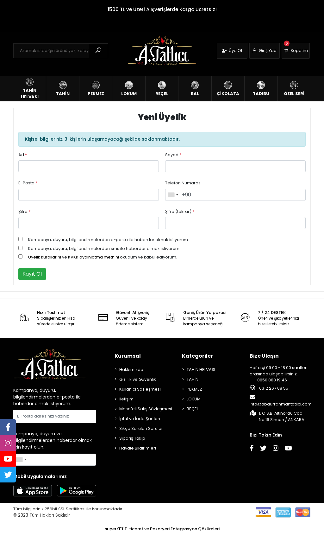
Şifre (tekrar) (179, 211)
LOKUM (194, 399)
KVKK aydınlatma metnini (93, 257)
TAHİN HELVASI (201, 370)
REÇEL (192, 409)
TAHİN (192, 379)
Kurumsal (128, 356)
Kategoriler (197, 356)
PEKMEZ (194, 389)
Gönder (81, 416)
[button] (296, 51)
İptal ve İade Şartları (139, 419)
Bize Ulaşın (264, 356)
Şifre (24, 211)
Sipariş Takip (132, 438)
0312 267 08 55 (269, 388)
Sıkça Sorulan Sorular (141, 428)
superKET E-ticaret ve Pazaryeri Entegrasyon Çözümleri (162, 529)
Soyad (173, 155)
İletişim (126, 399)
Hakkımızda (131, 370)
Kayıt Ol (32, 274)
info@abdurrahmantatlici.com (281, 400)
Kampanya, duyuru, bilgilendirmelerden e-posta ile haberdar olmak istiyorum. (108, 240)
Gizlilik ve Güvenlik (137, 379)
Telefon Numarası (183, 183)
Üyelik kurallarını (44, 257)
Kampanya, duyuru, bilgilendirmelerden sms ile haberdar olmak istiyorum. (104, 249)
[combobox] (172, 195)
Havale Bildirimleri (137, 448)
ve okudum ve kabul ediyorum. (102, 257)
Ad (22, 155)
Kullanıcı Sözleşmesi (140, 389)
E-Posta (27, 183)
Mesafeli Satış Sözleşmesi (145, 409)
